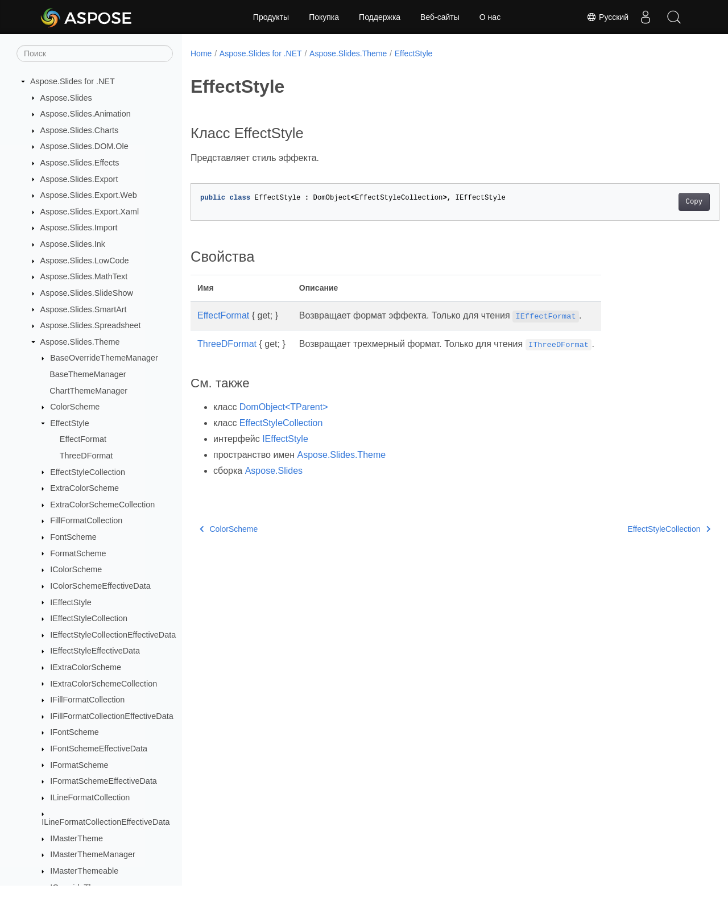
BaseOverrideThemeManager (104, 357)
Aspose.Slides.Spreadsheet (90, 325)
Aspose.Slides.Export (79, 179)
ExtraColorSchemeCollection (102, 504)
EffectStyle (69, 423)
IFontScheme (74, 732)
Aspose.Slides (66, 97)
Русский (607, 17)
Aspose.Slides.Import (79, 227)
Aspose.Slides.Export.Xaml (89, 211)
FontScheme (73, 536)
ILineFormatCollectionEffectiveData (105, 821)
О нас (489, 17)
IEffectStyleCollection (88, 618)
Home (201, 53)
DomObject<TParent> (283, 407)
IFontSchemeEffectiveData (98, 748)
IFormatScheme (79, 765)
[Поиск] (94, 53)
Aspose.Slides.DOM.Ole (84, 146)
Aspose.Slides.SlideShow (86, 292)
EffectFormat (83, 439)
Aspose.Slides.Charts (79, 130)
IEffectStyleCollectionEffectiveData (113, 634)
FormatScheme (78, 553)
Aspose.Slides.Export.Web (88, 195)
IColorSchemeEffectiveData (100, 585)
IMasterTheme (76, 838)
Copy (657, 202)
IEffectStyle (71, 602)
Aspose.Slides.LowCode (84, 260)
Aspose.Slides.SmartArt (83, 309)
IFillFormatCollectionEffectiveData (111, 716)
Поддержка (379, 17)
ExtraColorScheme (84, 488)
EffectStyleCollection (87, 472)
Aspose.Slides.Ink (72, 244)
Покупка (324, 17)
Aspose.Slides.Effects (79, 162)
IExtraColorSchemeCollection (103, 683)
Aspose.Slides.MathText (84, 276)
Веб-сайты (440, 17)
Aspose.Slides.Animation (85, 113)
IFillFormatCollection (87, 699)
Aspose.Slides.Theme (80, 341)
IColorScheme (76, 569)
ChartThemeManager (88, 390)
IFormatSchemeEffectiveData (103, 781)
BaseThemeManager (87, 374)
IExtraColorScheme (85, 667)
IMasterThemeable (84, 870)
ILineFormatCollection (90, 797)
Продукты (271, 17)
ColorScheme (75, 406)
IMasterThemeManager (92, 854)
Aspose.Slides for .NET (72, 81)
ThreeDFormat (86, 455)
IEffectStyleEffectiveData (95, 650)
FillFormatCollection (86, 520)
